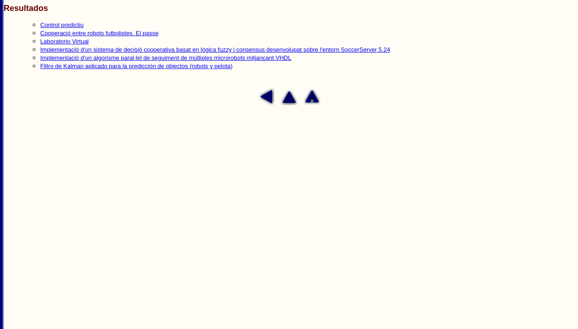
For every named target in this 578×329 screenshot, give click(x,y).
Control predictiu (62, 24)
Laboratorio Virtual (64, 41)
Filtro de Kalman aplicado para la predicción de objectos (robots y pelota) (136, 66)
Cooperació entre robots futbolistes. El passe (99, 33)
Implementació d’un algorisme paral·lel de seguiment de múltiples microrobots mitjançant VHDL (165, 57)
